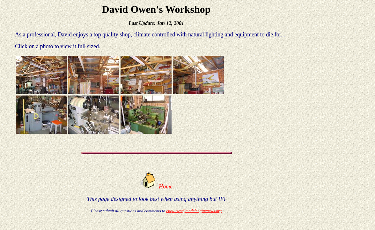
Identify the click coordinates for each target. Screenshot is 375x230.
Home (166, 186)
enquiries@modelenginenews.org (194, 210)
